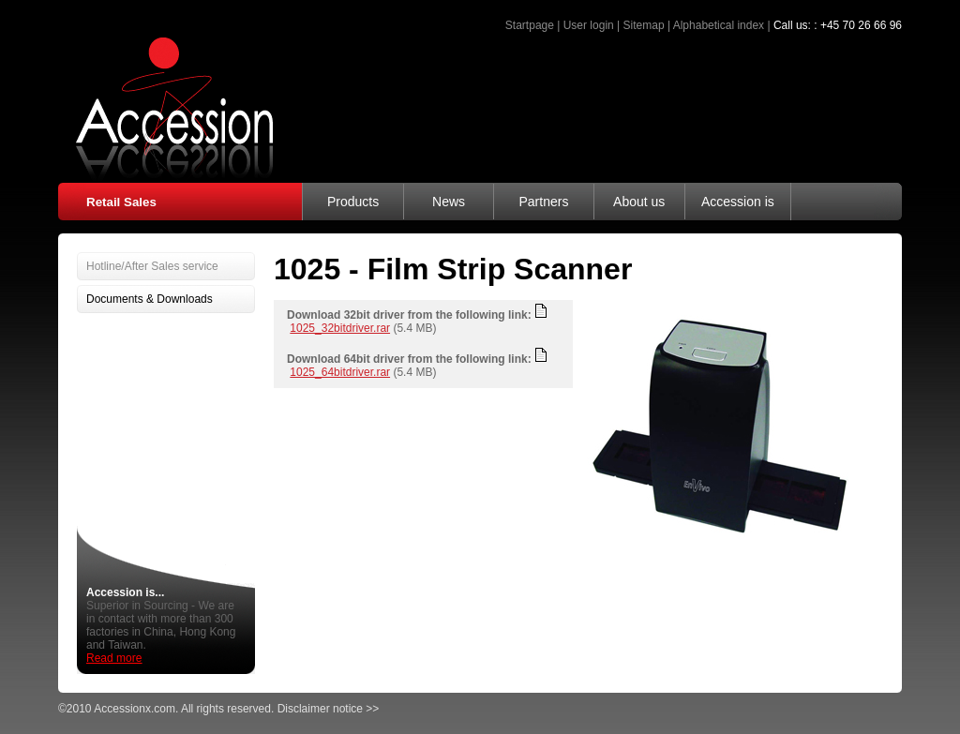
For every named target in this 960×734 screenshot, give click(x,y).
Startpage (529, 25)
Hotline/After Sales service (152, 266)
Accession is (737, 201)
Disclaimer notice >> (329, 708)
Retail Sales (121, 202)
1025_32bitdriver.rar (340, 328)
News (448, 201)
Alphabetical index (718, 25)
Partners (543, 201)
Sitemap (644, 25)
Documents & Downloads (149, 299)
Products (353, 201)
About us (639, 201)
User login (588, 25)
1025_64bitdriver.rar (340, 372)
